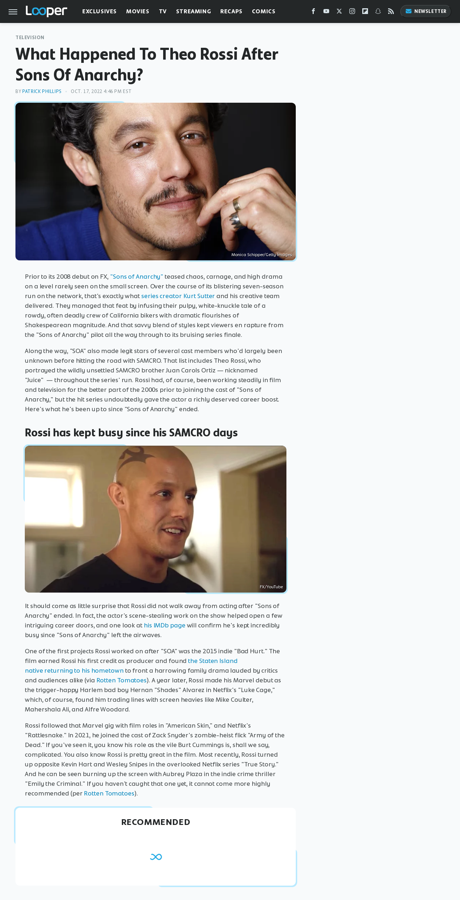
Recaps (231, 11)
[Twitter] (339, 12)
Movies (138, 11)
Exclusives (99, 11)
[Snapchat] (378, 12)
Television (30, 37)
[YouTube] (326, 12)
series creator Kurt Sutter (178, 296)
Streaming (193, 11)
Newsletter (426, 11)
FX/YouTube (271, 587)
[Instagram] (352, 12)
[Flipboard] (365, 12)
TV (163, 11)
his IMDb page (164, 625)
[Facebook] (313, 12)
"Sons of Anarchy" (136, 276)
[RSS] (391, 12)
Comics (264, 11)
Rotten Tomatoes (121, 680)
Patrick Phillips (42, 91)
